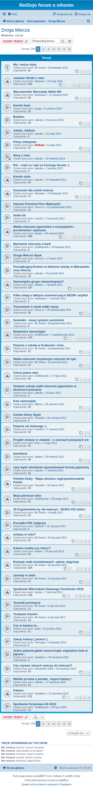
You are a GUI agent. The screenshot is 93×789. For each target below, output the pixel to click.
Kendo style (22, 176)
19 (74, 85)
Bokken (18, 117)
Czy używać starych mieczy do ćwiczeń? (42, 665)
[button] (69, 49)
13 (88, 237)
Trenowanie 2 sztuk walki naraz (35, 306)
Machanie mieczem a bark (32, 244)
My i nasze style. (25, 64)
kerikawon (40, 94)
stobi (37, 628)
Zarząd (19, 35)
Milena (38, 404)
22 (88, 85)
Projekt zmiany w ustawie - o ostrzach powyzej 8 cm (51, 440)
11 (78, 237)
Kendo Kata (21, 105)
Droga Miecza (15, 30)
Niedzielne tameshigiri (29, 331)
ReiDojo (40, 145)
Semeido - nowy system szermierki (38, 320)
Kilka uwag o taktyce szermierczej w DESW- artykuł (50, 295)
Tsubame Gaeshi (25, 614)
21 (83, 85)
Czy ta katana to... (26, 625)
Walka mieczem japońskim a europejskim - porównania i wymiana (44, 228)
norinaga (40, 642)
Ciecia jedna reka (25, 372)
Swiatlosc (40, 657)
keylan (38, 233)
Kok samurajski (24, 401)
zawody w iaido (24, 575)
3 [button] (48, 49)
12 (83, 237)
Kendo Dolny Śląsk (27, 414)
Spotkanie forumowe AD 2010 (34, 704)
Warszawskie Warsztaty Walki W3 (37, 91)
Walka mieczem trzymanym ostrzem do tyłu (44, 359)
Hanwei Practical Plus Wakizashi (36, 204)
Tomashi (39, 417)
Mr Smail (40, 67)
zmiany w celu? (24, 534)
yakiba (38, 456)
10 (74, 237)
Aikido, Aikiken (24, 130)
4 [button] (54, 49)
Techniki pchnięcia (26, 602)
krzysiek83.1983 (44, 668)
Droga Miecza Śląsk (27, 255)
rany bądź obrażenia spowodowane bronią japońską (51, 467)
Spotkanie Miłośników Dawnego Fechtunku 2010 (48, 589)
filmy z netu (21, 155)
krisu (37, 443)
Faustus (39, 429)
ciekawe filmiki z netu (28, 78)
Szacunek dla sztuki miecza (33, 190)
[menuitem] (12, 14)
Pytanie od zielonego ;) (30, 426)
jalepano (40, 81)
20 (78, 85)
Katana (18, 690)
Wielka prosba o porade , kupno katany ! (42, 679)
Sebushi (39, 526)
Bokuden (40, 193)
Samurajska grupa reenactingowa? (38, 281)
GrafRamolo (41, 247)
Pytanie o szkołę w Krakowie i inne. (38, 345)
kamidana (20, 453)
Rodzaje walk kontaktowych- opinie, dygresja (46, 562)
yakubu (39, 120)
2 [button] (43, 49)
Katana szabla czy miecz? (32, 548)
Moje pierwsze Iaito (27, 495)
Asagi (38, 108)
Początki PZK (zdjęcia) (29, 523)
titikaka (39, 284)
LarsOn (39, 218)
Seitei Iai (19, 215)
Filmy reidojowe (24, 142)
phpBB (39, 776)
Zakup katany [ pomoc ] (30, 639)
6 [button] (64, 49)
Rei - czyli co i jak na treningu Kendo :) (41, 165)
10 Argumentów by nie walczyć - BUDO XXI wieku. (49, 509)
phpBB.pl (63, 780)
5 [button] (59, 49)
